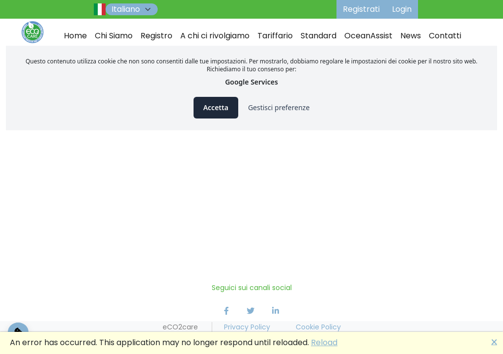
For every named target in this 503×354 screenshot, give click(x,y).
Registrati (361, 9)
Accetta (215, 107)
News (410, 35)
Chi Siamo (114, 35)
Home (75, 35)
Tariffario (275, 35)
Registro (156, 35)
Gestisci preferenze (278, 107)
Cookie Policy (318, 327)
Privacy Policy (247, 327)
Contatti (445, 35)
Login (402, 9)
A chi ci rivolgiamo (215, 35)
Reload (324, 342)
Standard (318, 35)
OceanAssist (368, 35)
